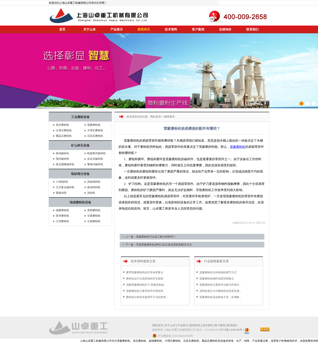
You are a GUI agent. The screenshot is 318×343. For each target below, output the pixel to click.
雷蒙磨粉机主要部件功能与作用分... (220, 284)
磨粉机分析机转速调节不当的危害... (147, 297)
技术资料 (171, 29)
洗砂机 (91, 192)
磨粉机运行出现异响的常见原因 (144, 278)
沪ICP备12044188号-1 (231, 329)
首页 (62, 29)
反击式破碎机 (95, 158)
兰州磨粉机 (62, 221)
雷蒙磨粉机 (93, 124)
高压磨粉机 (62, 124)
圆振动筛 (61, 192)
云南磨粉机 (93, 221)
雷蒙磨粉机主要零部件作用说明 (144, 290)
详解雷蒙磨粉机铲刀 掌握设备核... (146, 284)
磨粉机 (95, 2)
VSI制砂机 (62, 181)
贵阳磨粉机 (93, 210)
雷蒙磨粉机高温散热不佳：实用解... (220, 297)
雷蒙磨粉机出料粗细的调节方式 (218, 272)
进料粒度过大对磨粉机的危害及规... (220, 290)
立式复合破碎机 (65, 187)
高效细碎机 (93, 181)
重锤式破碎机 (95, 164)
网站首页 (155, 116)
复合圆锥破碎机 (65, 164)
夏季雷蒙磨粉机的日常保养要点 (144, 272)
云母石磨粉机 (64, 130)
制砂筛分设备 (80, 174)
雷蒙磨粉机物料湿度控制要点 (216, 278)
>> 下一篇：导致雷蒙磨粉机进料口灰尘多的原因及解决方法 (157, 244)
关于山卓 (89, 29)
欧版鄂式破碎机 (96, 153)
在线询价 (225, 29)
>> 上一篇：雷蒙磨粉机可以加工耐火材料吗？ (149, 236)
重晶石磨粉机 (64, 135)
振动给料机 (93, 187)
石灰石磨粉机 (95, 135)
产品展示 (116, 29)
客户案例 (198, 29)
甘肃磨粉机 (93, 215)
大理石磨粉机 (95, 130)
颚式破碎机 (62, 158)
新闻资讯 (144, 29)
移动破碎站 (62, 153)
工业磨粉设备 (80, 117)
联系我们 (252, 29)
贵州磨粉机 (62, 215)
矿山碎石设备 (80, 145)
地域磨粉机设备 (80, 202)
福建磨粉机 (62, 210)
